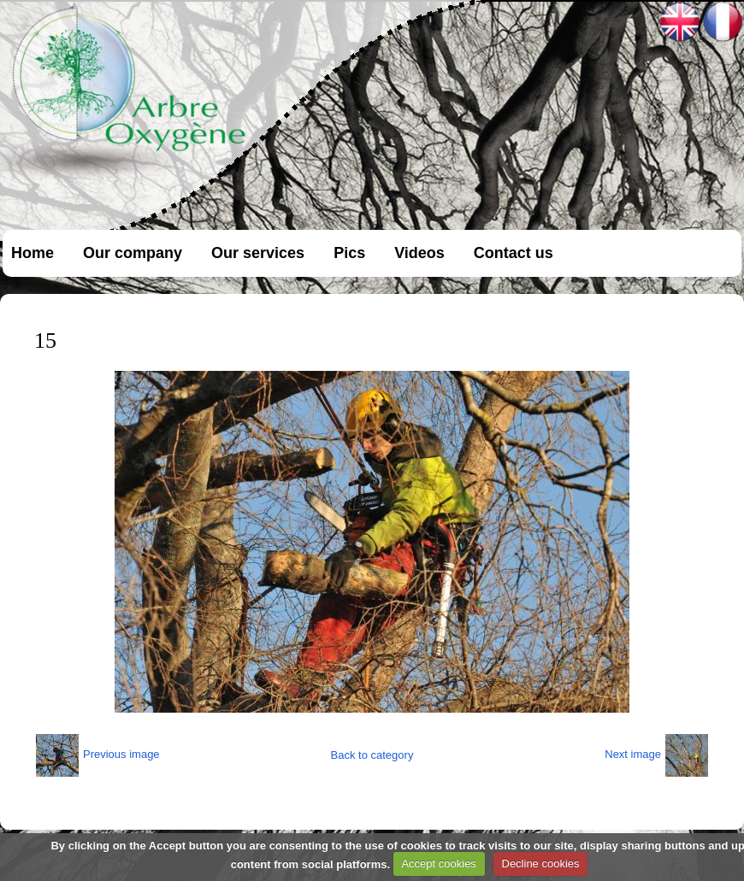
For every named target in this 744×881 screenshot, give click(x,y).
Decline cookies (541, 863)
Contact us (513, 252)
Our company (132, 252)
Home (32, 252)
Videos (419, 252)
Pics (349, 252)
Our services (257, 252)
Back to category (372, 755)
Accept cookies (438, 863)
